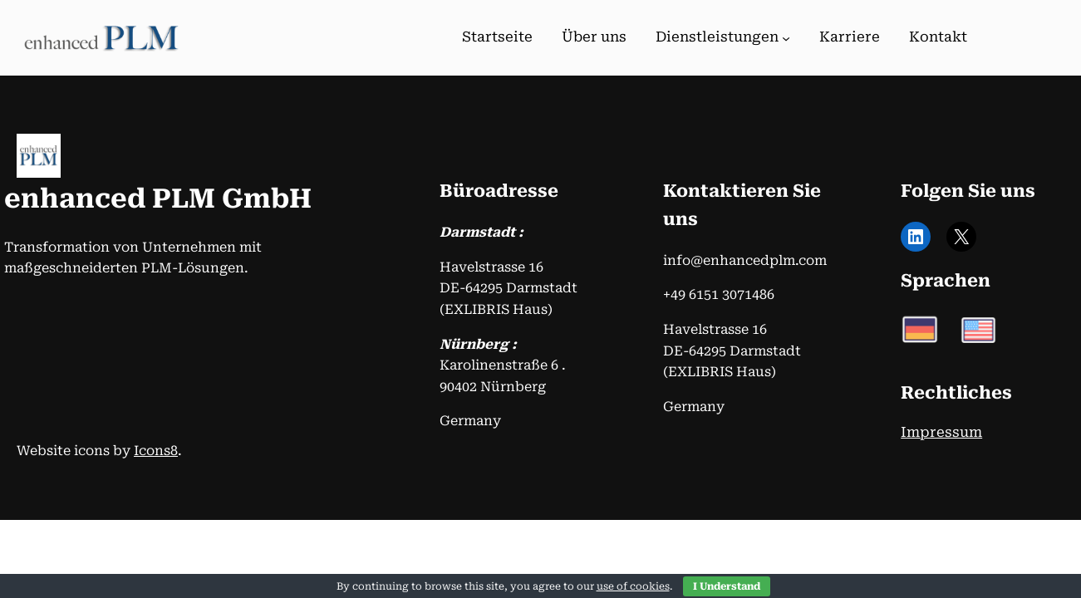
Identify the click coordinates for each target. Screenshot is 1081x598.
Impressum (941, 432)
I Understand (726, 586)
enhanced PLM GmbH (158, 198)
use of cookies (633, 586)
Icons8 (156, 450)
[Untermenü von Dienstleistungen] (786, 38)
